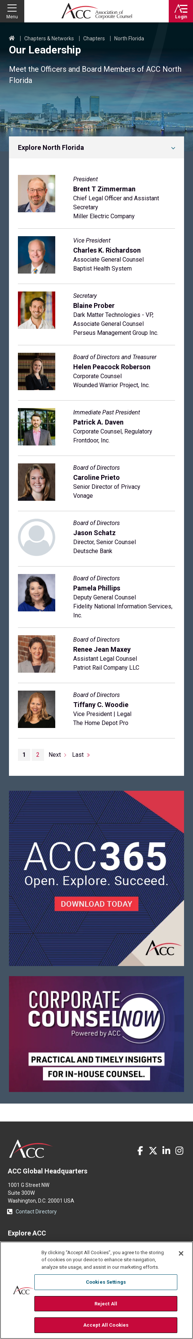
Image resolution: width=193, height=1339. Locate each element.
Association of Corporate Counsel (96, 11)
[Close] (181, 1253)
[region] (96, 1290)
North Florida (129, 38)
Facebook (140, 1151)
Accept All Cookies (105, 1325)
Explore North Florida (51, 147)
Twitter (153, 1151)
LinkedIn (166, 1151)
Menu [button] (12, 16)
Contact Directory (36, 1212)
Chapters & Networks (49, 38)
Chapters (94, 38)
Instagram (179, 1151)
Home (12, 38)
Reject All (105, 1303)
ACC (31, 1148)
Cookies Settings (106, 1282)
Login (181, 16)
